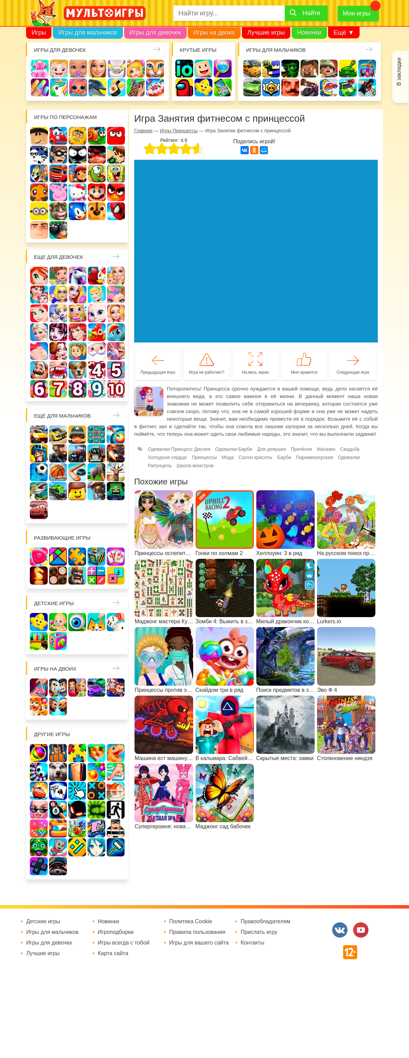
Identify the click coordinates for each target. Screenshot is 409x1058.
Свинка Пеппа (58, 192)
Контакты (252, 943)
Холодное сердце (39, 332)
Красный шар (116, 136)
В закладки (399, 72)
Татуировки (136, 87)
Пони (116, 332)
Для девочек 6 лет (39, 389)
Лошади (77, 276)
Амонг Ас (184, 87)
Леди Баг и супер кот (97, 155)
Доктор (136, 68)
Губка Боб (116, 173)
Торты (155, 87)
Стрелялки (271, 68)
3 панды (39, 155)
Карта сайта (113, 953)
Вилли (58, 136)
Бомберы (58, 230)
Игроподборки (116, 932)
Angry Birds (116, 192)
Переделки (116, 351)
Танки (348, 68)
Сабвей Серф (77, 173)
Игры (39, 32)
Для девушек (271, 449)
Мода (228, 457)
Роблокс (39, 136)
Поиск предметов (223, 68)
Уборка (117, 68)
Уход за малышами (78, 68)
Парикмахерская (116, 294)
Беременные (39, 351)
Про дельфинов (97, 87)
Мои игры (356, 13)
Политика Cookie (190, 921)
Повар (39, 370)
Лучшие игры (266, 32)
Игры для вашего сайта (199, 943)
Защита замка (367, 68)
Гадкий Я (39, 230)
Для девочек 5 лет (116, 370)
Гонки (252, 68)
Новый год (97, 351)
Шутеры (309, 87)
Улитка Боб (97, 136)
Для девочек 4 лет (97, 370)
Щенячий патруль (97, 211)
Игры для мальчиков (87, 32)
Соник (77, 211)
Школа (58, 276)
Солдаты (329, 68)
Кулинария (117, 87)
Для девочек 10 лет (116, 389)
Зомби (290, 68)
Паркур (367, 87)
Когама (203, 68)
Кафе (58, 313)
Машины (252, 87)
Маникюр (40, 87)
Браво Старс (271, 87)
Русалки (77, 332)
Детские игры (203, 87)
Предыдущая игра (158, 372)
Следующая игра (353, 372)
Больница (58, 294)
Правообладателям (265, 921)
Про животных (77, 370)
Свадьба (116, 313)
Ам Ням (97, 173)
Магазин (77, 313)
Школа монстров (58, 332)
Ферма (97, 332)
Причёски (77, 294)
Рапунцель (160, 465)
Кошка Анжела (97, 313)
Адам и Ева (77, 136)
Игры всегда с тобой (124, 943)
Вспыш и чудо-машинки (58, 173)
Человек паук (116, 211)
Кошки (155, 68)
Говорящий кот (58, 211)
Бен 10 (116, 155)
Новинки (309, 32)
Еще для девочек (58, 257)
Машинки (348, 87)
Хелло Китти (77, 192)
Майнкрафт (309, 68)
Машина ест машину (329, 87)
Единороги (59, 87)
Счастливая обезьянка (39, 192)
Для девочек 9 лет (97, 389)
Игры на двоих (214, 32)
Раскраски (97, 276)
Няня (116, 276)
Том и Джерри (39, 173)
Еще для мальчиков (62, 416)
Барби (97, 68)
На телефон (223, 87)
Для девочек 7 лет (58, 389)
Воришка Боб (58, 155)
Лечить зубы (58, 370)
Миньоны (39, 211)
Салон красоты (255, 457)
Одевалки (40, 68)
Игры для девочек (155, 32)
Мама (39, 294)
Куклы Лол (78, 87)
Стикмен (77, 155)
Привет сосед (290, 87)
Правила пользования (197, 932)
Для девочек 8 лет (77, 389)
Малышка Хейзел (59, 68)
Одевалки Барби (233, 449)
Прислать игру (259, 932)
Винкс (39, 276)
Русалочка (39, 313)
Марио (97, 192)
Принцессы (97, 294)
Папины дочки (77, 351)
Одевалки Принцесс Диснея (58, 351)
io (184, 68)
